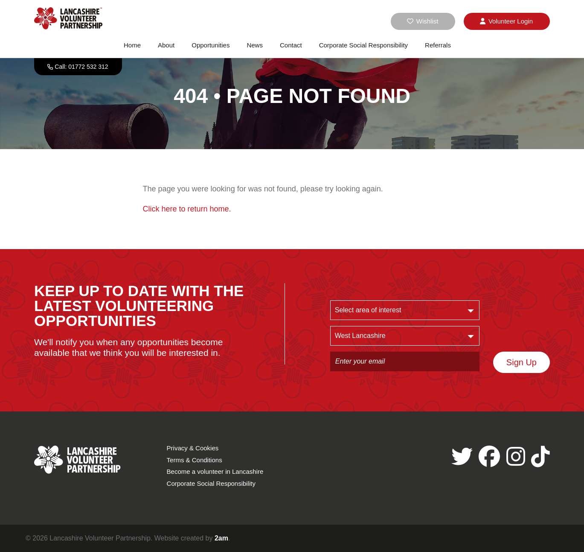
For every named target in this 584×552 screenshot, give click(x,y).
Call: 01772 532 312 (81, 66)
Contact (291, 45)
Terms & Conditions (194, 460)
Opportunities (211, 45)
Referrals (438, 45)
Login (506, 21)
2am (221, 538)
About (166, 45)
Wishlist (423, 21)
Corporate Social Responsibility (363, 45)
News (255, 45)
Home (132, 45)
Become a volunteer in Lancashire (215, 471)
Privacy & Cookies (193, 448)
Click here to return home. (187, 209)
